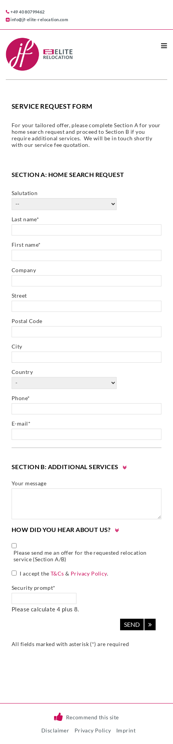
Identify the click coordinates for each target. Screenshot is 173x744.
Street (19, 295)
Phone (21, 398)
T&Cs (57, 573)
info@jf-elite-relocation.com (39, 19)
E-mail (21, 423)
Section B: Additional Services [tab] (65, 466)
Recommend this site (92, 717)
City (17, 346)
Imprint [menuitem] (126, 730)
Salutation (24, 193)
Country (22, 372)
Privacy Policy (89, 573)
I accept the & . (64, 573)
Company (24, 270)
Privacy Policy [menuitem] (93, 730)
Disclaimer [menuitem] (55, 730)
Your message (29, 483)
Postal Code (27, 321)
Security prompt (34, 587)
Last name (25, 219)
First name (26, 244)
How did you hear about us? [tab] (61, 529)
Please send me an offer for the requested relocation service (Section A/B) (80, 555)
